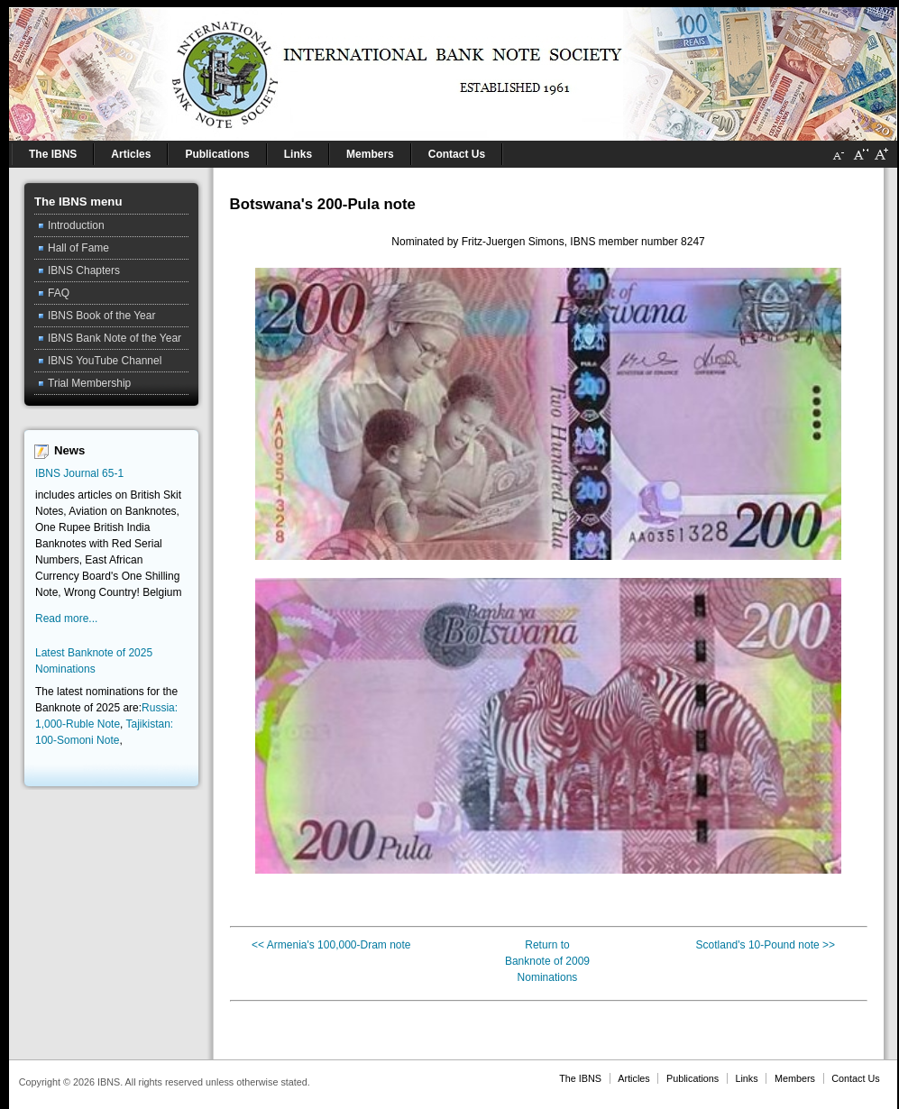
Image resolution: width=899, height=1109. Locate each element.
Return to (547, 945)
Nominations (548, 977)
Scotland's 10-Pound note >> (765, 945)
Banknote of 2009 (547, 961)
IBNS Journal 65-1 (79, 473)
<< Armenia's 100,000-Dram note (331, 945)
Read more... (66, 618)
